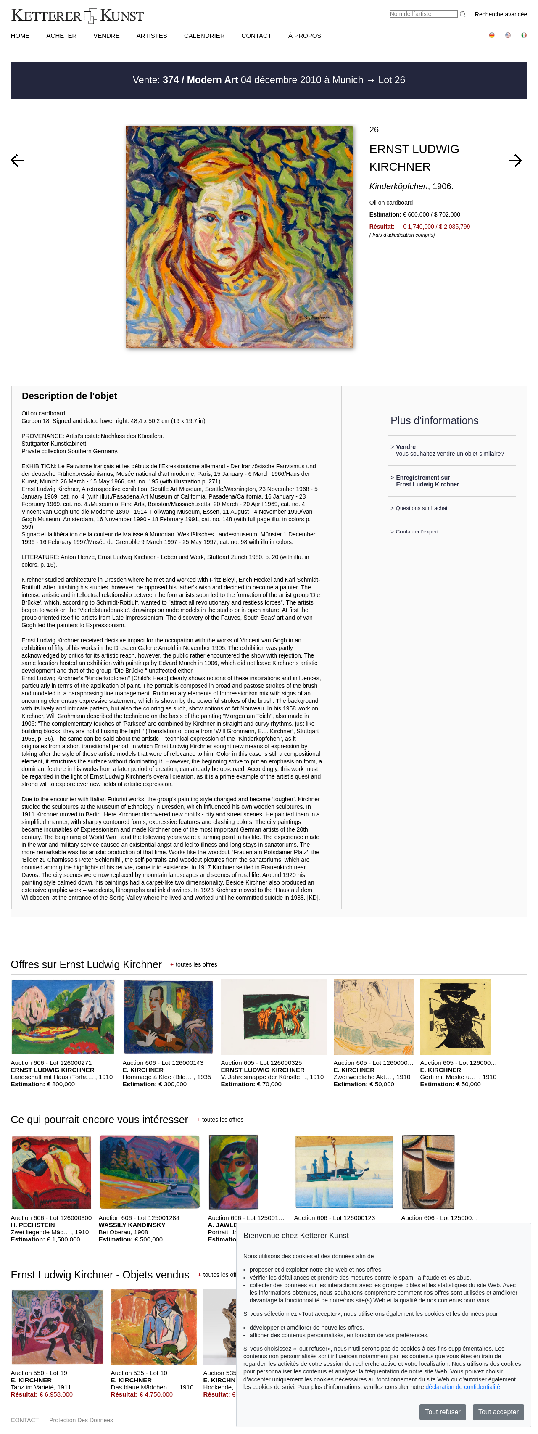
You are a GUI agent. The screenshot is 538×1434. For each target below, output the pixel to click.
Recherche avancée (501, 14)
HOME (20, 35)
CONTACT (257, 35)
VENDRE (106, 35)
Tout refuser (442, 1412)
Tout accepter (498, 1412)
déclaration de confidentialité (462, 1387)
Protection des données (81, 1420)
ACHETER (62, 35)
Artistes (152, 35)
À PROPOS (304, 35)
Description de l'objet (69, 396)
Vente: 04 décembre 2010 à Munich (249, 79)
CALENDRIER (204, 35)
